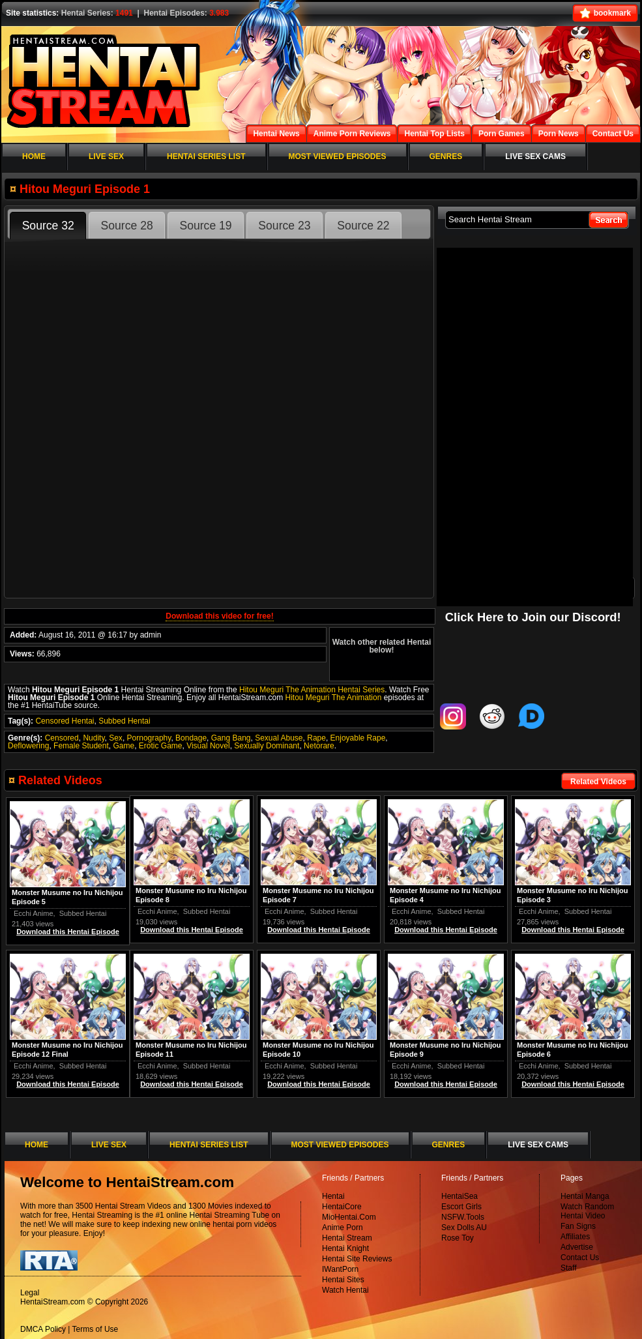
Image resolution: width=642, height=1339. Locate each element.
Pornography (149, 738)
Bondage (191, 738)
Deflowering (28, 745)
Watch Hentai (345, 1290)
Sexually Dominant (266, 745)
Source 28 (127, 225)
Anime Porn (342, 1227)
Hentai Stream (347, 1238)
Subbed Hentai (124, 721)
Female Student (81, 745)
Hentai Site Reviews (357, 1258)
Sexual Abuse (278, 738)
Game (123, 745)
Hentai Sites (343, 1279)
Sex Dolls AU (464, 1227)
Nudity (93, 738)
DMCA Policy (43, 1329)
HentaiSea (459, 1196)
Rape (316, 738)
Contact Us (580, 1257)
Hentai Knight (345, 1248)
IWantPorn (340, 1269)
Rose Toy (457, 1238)
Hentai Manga (585, 1196)
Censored (62, 738)
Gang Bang (231, 738)
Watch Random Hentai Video (587, 1211)
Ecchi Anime (539, 911)
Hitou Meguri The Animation (333, 697)
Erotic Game (160, 745)
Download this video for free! (219, 616)
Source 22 (363, 225)
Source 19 (205, 225)
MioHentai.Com (349, 1217)
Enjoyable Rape (358, 738)
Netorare (319, 745)
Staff (568, 1268)
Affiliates (575, 1236)
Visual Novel (207, 745)
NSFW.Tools (462, 1217)
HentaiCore (342, 1206)
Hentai (333, 1196)
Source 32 (48, 225)
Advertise (577, 1247)
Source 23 (284, 225)
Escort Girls (461, 1206)
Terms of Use (95, 1329)
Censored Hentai (64, 721)
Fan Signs (578, 1226)
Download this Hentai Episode (572, 930)
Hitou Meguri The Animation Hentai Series (312, 689)
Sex (116, 738)
